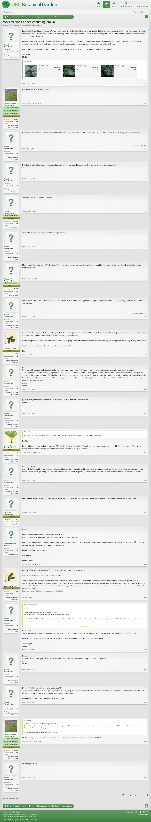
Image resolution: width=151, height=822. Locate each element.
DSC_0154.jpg (81, 66)
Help (135, 816)
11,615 (16, 222)
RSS (147, 816)
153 (17, 455)
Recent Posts (8, 12)
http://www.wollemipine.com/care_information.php (41, 579)
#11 (145, 428)
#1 (146, 83)
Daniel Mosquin (10, 103)
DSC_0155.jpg (119, 66)
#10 (145, 396)
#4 (146, 192)
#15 (145, 567)
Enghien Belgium (13, 557)
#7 (146, 296)
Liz (5, 348)
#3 (146, 159)
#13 (145, 495)
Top (144, 816)
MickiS (30, 25)
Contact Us (129, 816)
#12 (145, 463)
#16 (145, 602)
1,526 (16, 355)
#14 (145, 526)
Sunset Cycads (10, 448)
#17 (145, 653)
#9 (146, 363)
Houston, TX (14, 527)
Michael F (8, 212)
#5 (146, 228)
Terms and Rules (143, 819)
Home (140, 816)
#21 (145, 794)
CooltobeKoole (10, 546)
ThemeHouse (32, 820)
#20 (145, 762)
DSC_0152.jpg (43, 66)
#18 (145, 686)
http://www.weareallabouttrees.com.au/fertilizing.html (42, 594)
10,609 (16, 119)
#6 (146, 260)
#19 (145, 718)
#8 (146, 328)
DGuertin (7, 516)
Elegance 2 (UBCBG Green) (11, 816)
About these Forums (141, 6)
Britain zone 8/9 (13, 228)
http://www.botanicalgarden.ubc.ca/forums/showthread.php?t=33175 (47, 348)
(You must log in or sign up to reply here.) (135, 799)
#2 (146, 127)
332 (17, 522)
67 (17, 49)
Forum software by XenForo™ (20, 819)
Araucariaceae (16, 25)
